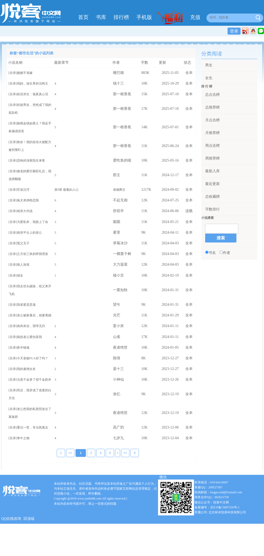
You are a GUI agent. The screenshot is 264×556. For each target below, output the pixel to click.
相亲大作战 (25, 211)
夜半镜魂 (23, 347)
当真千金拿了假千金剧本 (34, 379)
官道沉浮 (23, 189)
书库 (101, 17)
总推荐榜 (212, 107)
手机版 (144, 17)
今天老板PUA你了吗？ (32, 358)
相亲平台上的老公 (29, 232)
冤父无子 (23, 243)
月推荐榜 (212, 133)
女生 (208, 78)
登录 (234, 31)
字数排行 (212, 209)
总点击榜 (212, 95)
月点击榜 (212, 120)
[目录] (13, 73)
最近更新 (212, 184)
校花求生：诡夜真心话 (32, 94)
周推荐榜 (212, 158)
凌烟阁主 (119, 189)
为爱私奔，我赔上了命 (32, 222)
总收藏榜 (212, 197)
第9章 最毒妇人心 (66, 189)
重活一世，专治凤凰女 (32, 427)
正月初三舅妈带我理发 (32, 254)
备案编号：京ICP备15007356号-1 (217, 507)
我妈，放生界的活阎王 (32, 83)
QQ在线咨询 (11, 519)
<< (66, 453)
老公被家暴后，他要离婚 (34, 315)
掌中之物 (23, 438)
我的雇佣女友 (26, 369)
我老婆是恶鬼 (26, 304)
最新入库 (212, 171)
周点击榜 (212, 146)
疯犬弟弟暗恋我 (28, 200)
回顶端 (28, 519)
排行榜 (121, 17)
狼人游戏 (23, 264)
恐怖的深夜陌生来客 (31, 160)
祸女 (20, 275)
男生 (208, 65)
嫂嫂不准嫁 (25, 73)
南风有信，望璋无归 (31, 326)
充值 (195, 17)
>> (121, 453)
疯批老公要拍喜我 (29, 337)
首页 (83, 17)
